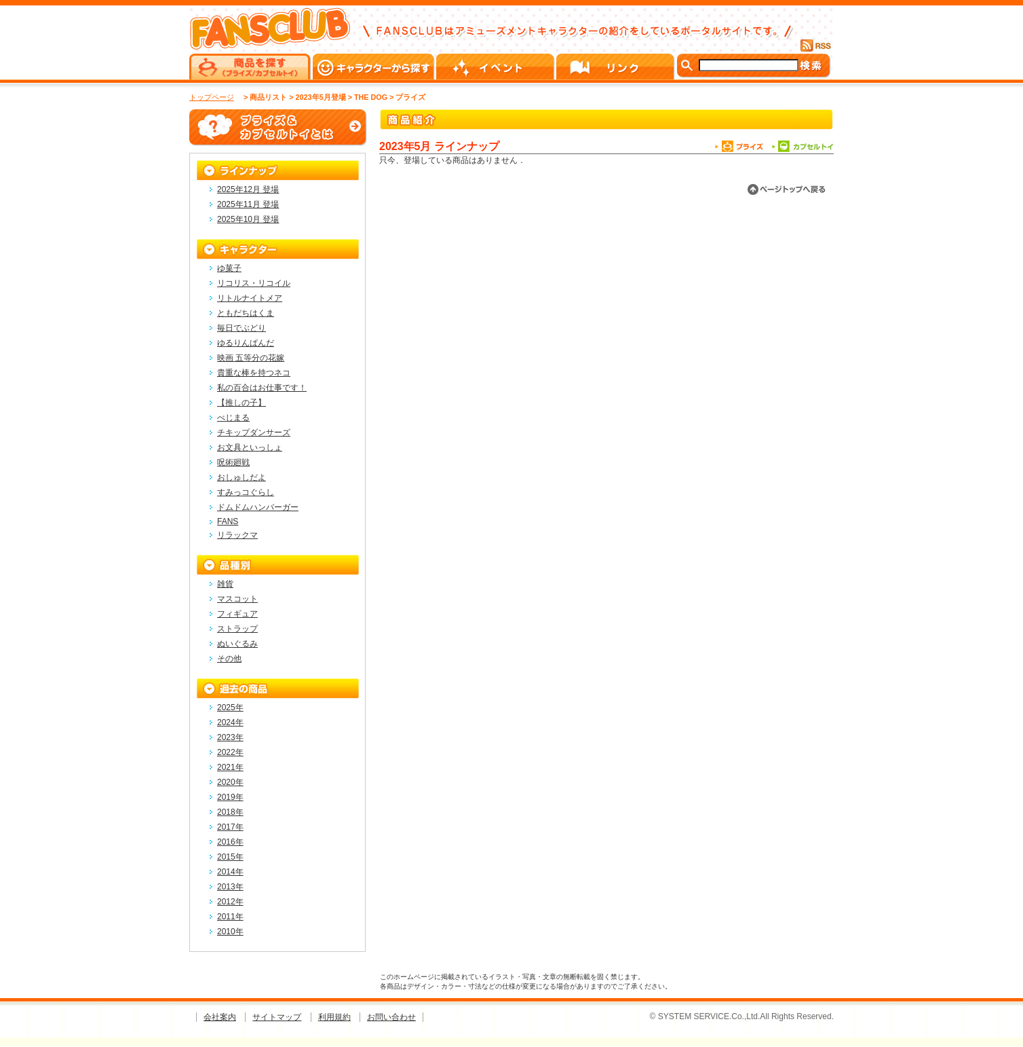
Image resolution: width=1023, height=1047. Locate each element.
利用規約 (334, 1017)
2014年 (230, 872)
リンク (616, 66)
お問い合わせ (391, 1017)
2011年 (230, 916)
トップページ (211, 97)
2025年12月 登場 (248, 189)
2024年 (230, 722)
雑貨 (225, 584)
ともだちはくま (245, 313)
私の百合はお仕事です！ (262, 387)
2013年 (230, 887)
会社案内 (220, 1017)
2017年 (230, 827)
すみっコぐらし (245, 492)
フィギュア (237, 614)
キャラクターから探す (374, 66)
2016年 (230, 842)
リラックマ (237, 535)
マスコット (237, 599)
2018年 (230, 812)
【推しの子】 (241, 402)
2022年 (230, 752)
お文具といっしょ (249, 447)
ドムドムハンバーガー (257, 507)
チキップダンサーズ (253, 432)
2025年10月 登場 (248, 219)
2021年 (230, 767)
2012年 (230, 901)
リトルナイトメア (249, 298)
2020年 (230, 782)
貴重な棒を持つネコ (253, 373)
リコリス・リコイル (253, 283)
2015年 (230, 857)
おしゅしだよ (241, 477)
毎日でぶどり (241, 328)
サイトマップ (276, 1017)
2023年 (230, 737)
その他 (229, 658)
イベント (496, 66)
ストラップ (237, 628)
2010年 (230, 931)
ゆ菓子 (229, 268)
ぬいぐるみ (237, 643)
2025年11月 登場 (248, 204)
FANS (227, 521)
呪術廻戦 (233, 462)
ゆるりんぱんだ (245, 343)
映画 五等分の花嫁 (250, 358)
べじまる (233, 417)
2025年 (230, 707)
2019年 (230, 797)
